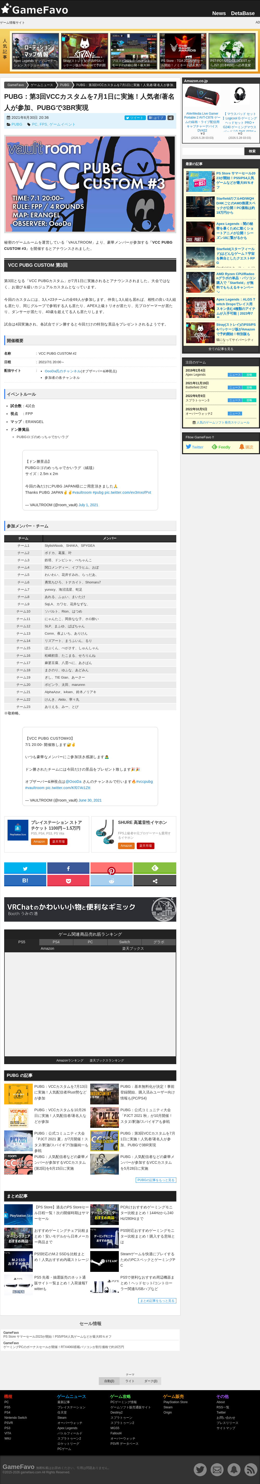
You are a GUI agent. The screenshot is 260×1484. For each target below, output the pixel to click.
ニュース (235, 374)
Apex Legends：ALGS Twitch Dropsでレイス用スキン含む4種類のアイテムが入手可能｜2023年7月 (235, 308)
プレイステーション (71, 1407)
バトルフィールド (69, 1433)
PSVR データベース (124, 1444)
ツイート (135, 118)
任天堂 (62, 1412)
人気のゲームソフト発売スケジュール (223, 422)
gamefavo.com (31, 1472)
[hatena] (25, 880)
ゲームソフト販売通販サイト (130, 1407)
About (221, 1402)
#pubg (98, 492)
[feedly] (155, 867)
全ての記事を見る (221, 349)
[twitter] (25, 867)
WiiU (7, 1438)
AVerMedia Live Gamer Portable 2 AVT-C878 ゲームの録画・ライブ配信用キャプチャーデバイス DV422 (202, 122)
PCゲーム (64, 1449)
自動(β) (109, 1381)
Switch (124, 942)
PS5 (21, 942)
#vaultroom (82, 492)
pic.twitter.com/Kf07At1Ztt (68, 788)
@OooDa (74, 781)
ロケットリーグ (68, 1444)
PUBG (16, 124)
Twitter (194, 447)
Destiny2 (116, 1412)
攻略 (249, 374)
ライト (130, 1381)
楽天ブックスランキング (107, 1060)
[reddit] (111, 880)
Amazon (39, 841)
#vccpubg (144, 781)
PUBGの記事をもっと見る (156, 1180)
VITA (7, 1433)
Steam (62, 1418)
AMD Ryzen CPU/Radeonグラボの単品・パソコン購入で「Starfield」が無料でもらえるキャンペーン (236, 283)
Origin (168, 1412)
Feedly (221, 447)
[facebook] (68, 867)
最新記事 (63, 1402)
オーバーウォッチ (69, 1423)
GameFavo (19, 1466)
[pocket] (68, 880)
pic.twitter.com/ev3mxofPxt (128, 492)
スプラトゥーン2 (69, 1438)
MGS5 (114, 1428)
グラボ (158, 942)
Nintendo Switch (15, 1418)
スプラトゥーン (121, 1418)
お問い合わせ (226, 1418)
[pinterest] (111, 869)
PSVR (8, 1423)
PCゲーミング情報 (123, 1402)
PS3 (7, 1428)
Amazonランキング (69, 1060)
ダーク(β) (151, 1381)
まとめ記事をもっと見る (157, 1301)
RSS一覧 (223, 1407)
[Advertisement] (216, 490)
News (219, 13)
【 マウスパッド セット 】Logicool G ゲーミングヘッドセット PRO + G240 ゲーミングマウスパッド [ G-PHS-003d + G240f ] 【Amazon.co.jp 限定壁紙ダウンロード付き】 (240, 122)
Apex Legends (67, 1428)
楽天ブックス (133, 948)
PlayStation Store (176, 1402)
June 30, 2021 (90, 800)
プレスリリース (227, 1423)
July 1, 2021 (88, 505)
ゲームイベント (62, 124)
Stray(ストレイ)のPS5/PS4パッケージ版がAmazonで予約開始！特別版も (236, 329)
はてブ (156, 118)
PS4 (56, 942)
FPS (43, 124)
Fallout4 (116, 1433)
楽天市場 (58, 841)
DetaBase (243, 13)
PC (34, 124)
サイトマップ (226, 1428)
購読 (245, 447)
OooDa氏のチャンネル (63, 371)
